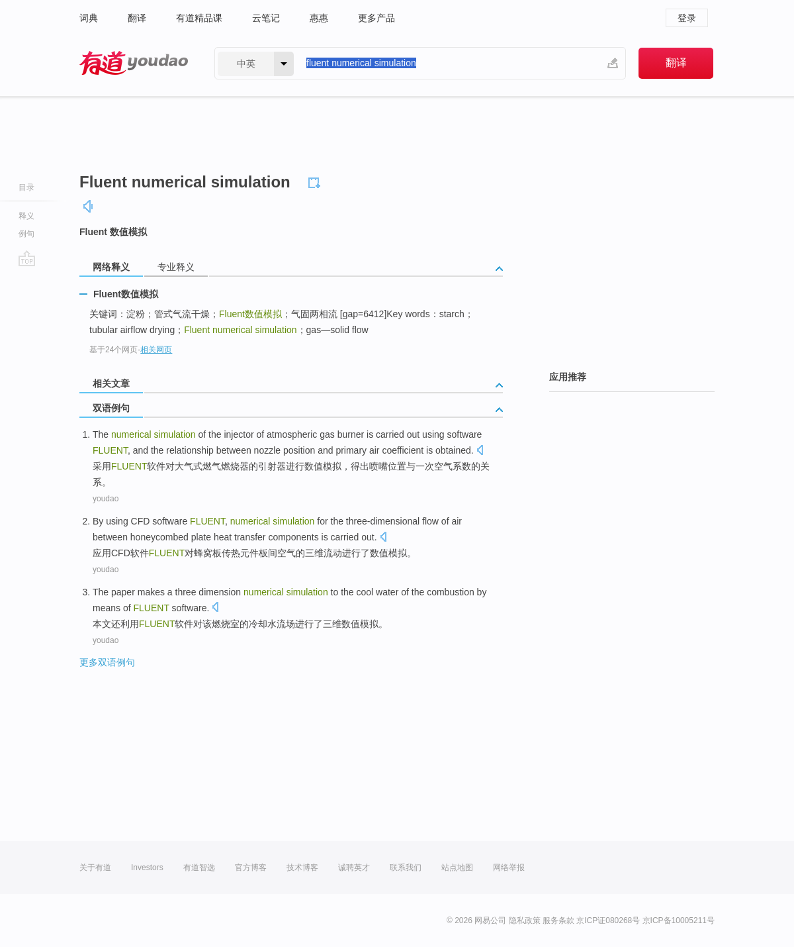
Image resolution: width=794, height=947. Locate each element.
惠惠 (319, 18)
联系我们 (405, 867)
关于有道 (95, 867)
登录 (687, 18)
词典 (88, 18)
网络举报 (509, 867)
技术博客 (302, 867)
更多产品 (376, 18)
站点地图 (457, 867)
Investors (147, 867)
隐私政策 (525, 920)
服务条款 (558, 920)
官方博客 (251, 867)
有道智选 (199, 867)
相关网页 (156, 349)
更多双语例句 (107, 662)
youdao (105, 498)
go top (27, 258)
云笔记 (266, 18)
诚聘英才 (354, 867)
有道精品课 (199, 18)
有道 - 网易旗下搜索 (133, 63)
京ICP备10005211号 (678, 920)
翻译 (137, 18)
